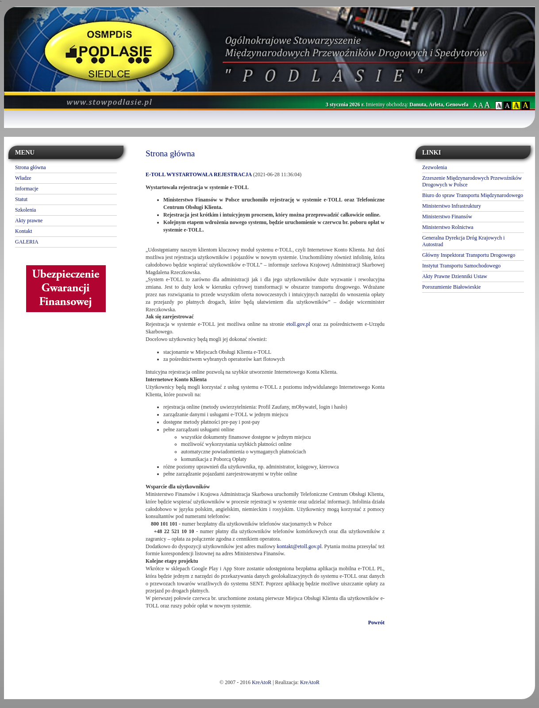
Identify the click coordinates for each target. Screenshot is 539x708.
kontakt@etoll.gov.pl (299, 546)
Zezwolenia (434, 167)
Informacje (26, 189)
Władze (23, 178)
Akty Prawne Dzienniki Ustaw (454, 276)
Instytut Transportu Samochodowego (461, 266)
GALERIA (26, 242)
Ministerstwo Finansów (447, 216)
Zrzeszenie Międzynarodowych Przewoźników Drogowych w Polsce (472, 181)
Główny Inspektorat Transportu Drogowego (468, 255)
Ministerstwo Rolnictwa (448, 227)
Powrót (376, 622)
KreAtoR (261, 682)
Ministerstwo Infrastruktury (451, 206)
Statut (21, 199)
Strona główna (30, 167)
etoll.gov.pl (298, 324)
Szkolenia (25, 210)
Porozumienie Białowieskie (451, 287)
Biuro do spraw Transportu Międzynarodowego (472, 195)
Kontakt (23, 231)
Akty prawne (28, 220)
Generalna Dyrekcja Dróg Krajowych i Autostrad (463, 241)
